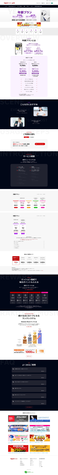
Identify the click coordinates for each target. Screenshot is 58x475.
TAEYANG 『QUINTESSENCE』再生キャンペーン (36, 422)
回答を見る (43, 370)
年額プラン (20, 8)
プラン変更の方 (32, 136)
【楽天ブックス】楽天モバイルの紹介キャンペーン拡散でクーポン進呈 (39, 452)
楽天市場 (47, 0)
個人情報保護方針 (22, 464)
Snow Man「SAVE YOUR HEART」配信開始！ (14, 422)
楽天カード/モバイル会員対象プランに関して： (19, 240)
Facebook (40, 464)
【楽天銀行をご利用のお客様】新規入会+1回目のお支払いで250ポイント (17, 452)
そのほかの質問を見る (29, 406)
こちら (42, 269)
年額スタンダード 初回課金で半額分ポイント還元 (36, 441)
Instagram (40, 461)
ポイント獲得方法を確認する (29, 288)
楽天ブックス (32, 464)
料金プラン (15, 8)
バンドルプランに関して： (17, 245)
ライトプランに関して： (16, 243)
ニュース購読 (41, 465)
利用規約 (21, 461)
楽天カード (31, 462)
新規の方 (26, 136)
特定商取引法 (22, 462)
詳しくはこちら (29, 94)
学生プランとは (29, 355)
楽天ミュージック (10, 8)
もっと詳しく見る (29, 325)
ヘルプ (21, 459)
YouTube (40, 462)
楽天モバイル (32, 461)
